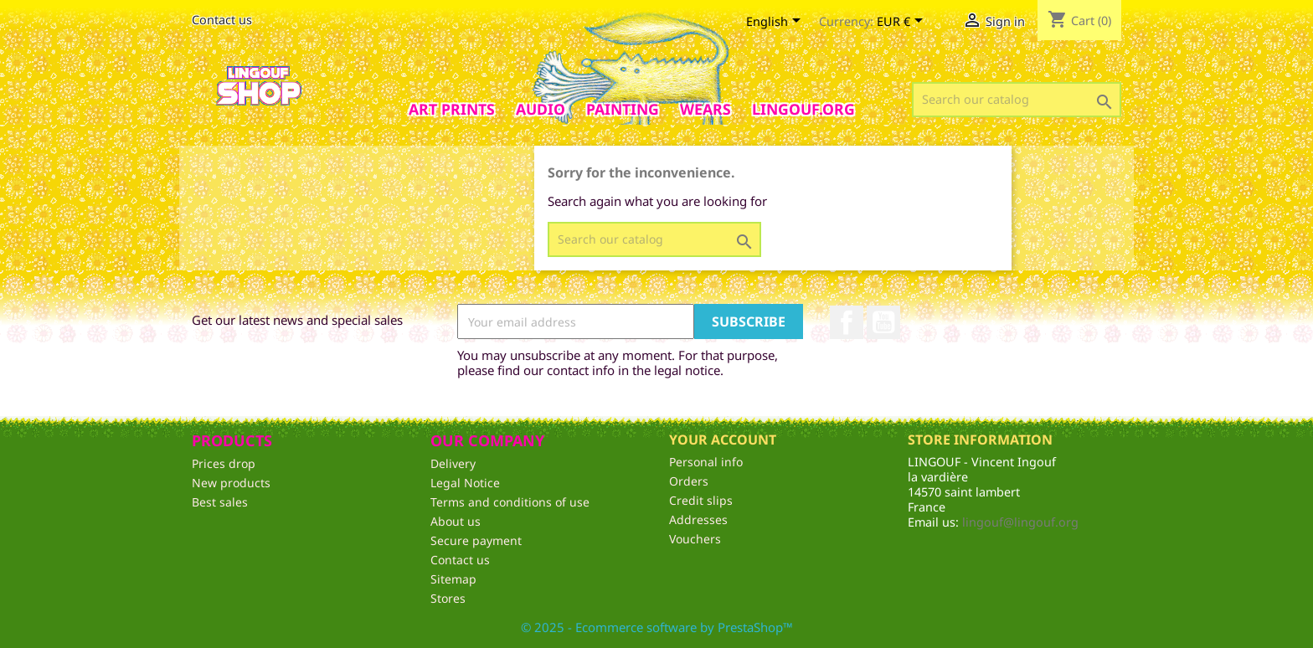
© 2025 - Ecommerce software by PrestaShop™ (657, 627)
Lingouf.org (803, 109)
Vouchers (695, 539)
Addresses (698, 519)
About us (455, 521)
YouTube (883, 322)
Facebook (846, 322)
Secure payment (476, 540)
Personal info (706, 462)
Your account (722, 439)
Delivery (453, 463)
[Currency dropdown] (903, 23)
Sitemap (453, 579)
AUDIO (540, 109)
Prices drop (223, 463)
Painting (622, 109)
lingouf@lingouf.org (1020, 522)
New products (231, 483)
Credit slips (701, 500)
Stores (448, 598)
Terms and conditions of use (510, 502)
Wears (705, 109)
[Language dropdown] (776, 23)
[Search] (1016, 99)
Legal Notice (465, 483)
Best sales (220, 502)
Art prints (452, 109)
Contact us (222, 20)
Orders (688, 481)
